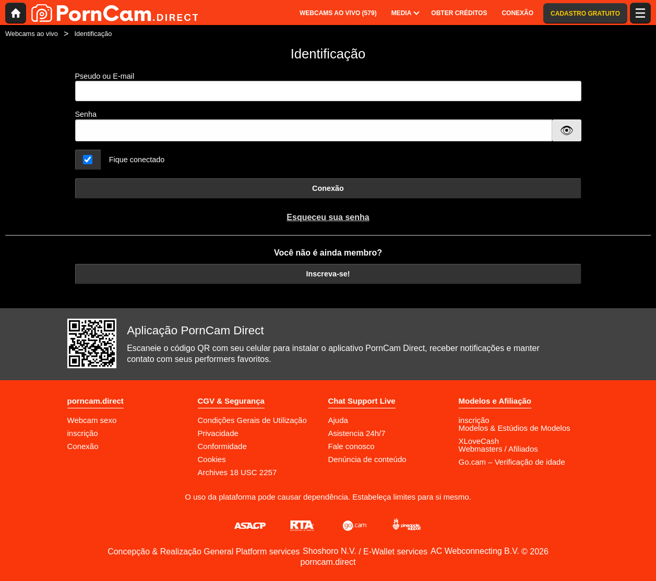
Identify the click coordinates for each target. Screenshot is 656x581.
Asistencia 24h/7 (357, 433)
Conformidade (222, 446)
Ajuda (338, 420)
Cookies (212, 459)
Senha (86, 114)
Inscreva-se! (328, 274)
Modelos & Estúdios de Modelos (514, 427)
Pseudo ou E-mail (328, 87)
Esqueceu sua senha (328, 217)
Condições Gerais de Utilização (252, 420)
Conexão (328, 188)
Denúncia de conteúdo (367, 459)
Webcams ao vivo (31, 34)
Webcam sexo (92, 420)
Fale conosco (351, 446)
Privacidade (218, 433)
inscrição (82, 433)
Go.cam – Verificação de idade (512, 461)
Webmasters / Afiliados (498, 448)
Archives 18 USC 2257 (237, 472)
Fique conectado (136, 159)
